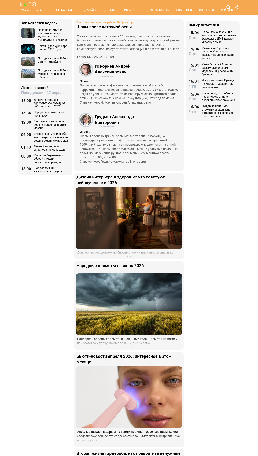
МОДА (25, 10)
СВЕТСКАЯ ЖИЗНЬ (65, 10)
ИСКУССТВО (132, 10)
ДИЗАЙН (90, 10)
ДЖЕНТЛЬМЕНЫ (158, 10)
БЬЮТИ (41, 10)
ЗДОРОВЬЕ (110, 10)
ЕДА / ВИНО (184, 10)
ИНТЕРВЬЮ (206, 10)
